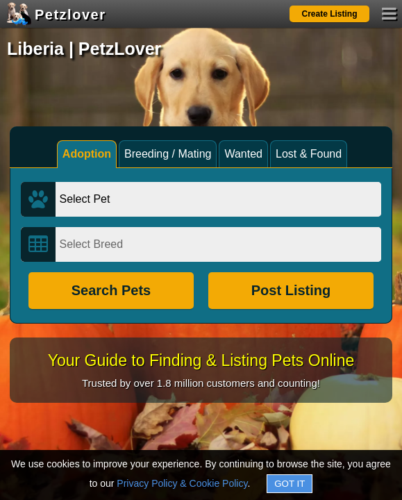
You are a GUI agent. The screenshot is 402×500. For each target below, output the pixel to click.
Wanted (243, 154)
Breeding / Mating (167, 154)
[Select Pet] (218, 199)
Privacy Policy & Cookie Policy (182, 483)
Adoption (86, 154)
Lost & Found (309, 154)
